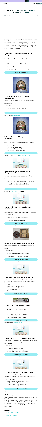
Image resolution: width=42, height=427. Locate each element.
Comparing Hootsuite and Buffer (12, 412)
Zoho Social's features (16, 225)
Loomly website (11, 261)
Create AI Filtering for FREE (21, 388)
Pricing (34, 3)
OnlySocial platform (14, 191)
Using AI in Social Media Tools (11, 415)
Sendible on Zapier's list (16, 296)
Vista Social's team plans (17, 322)
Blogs (31, 3)
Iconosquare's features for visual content (16, 391)
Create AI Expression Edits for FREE (21, 354)
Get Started (39, 3)
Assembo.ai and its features (17, 115)
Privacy (27, 424)
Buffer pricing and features (24, 155)
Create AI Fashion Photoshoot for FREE (21, 153)
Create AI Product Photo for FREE (21, 72)
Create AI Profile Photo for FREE (21, 189)
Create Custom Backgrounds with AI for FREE (21, 112)
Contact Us (20, 424)
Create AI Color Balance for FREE (21, 293)
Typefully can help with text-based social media (17, 356)
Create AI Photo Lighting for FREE (21, 259)
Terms (24, 424)
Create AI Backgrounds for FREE (21, 223)
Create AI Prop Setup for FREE (21, 320)
